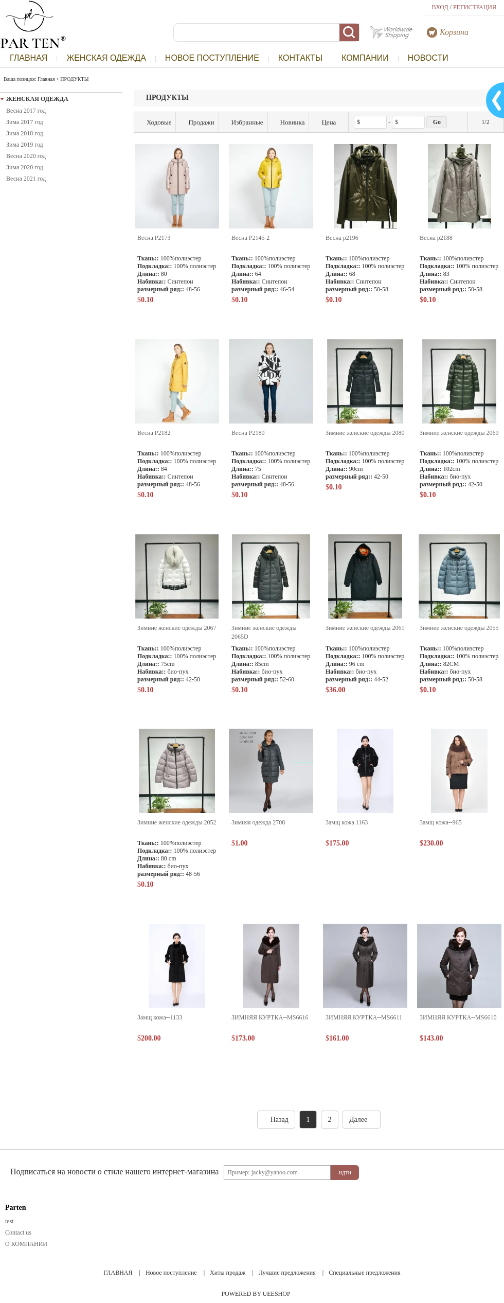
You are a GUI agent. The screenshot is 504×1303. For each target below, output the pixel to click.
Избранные (243, 122)
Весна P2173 (153, 237)
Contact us (18, 1232)
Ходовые (154, 122)
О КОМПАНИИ (26, 1243)
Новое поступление (171, 1272)
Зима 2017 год (24, 122)
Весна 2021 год (26, 178)
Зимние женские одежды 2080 (365, 432)
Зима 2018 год (24, 133)
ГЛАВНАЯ (28, 58)
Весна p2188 (436, 237)
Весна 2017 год (26, 110)
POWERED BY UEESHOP (255, 1293)
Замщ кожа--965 (441, 822)
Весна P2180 (247, 432)
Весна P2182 (153, 432)
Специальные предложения (365, 1272)
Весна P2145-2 (250, 237)
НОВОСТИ (428, 58)
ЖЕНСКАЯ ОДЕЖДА (106, 58)
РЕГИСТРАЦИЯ (474, 7)
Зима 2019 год (24, 144)
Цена (328, 122)
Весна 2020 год (26, 156)
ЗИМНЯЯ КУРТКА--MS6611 (364, 1017)
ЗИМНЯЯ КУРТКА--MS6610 (458, 1017)
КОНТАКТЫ (300, 58)
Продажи (197, 122)
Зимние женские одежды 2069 (459, 432)
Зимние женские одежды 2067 (177, 627)
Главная (46, 79)
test (9, 1221)
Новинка (288, 122)
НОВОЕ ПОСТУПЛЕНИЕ (212, 58)
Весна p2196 (342, 237)
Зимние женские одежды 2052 (177, 822)
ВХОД (440, 7)
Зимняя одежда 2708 (258, 822)
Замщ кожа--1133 (159, 1017)
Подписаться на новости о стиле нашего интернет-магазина (114, 1171)
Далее (361, 1119)
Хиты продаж (227, 1272)
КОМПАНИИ (365, 58)
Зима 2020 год (24, 167)
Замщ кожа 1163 (347, 822)
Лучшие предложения (287, 1272)
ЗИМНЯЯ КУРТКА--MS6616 (269, 1017)
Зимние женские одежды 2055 (459, 627)
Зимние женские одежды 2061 (365, 627)
